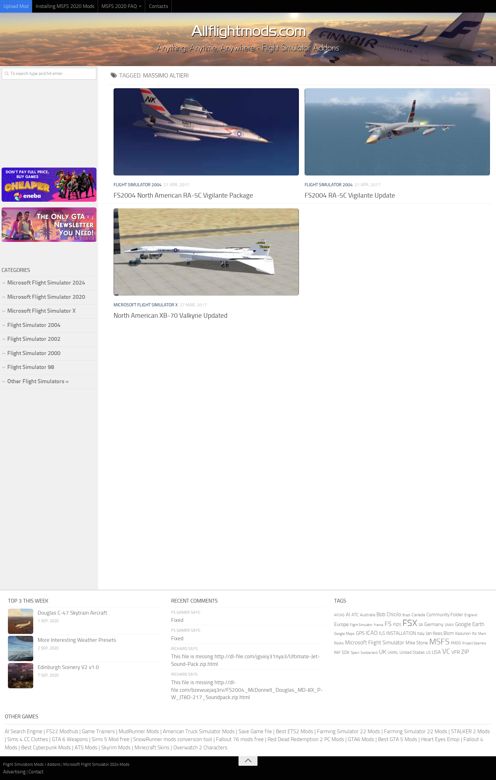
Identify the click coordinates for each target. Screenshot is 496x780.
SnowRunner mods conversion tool (172, 739)
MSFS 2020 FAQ (119, 6)
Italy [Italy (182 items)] (421, 633)
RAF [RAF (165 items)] (337, 652)
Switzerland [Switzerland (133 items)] (369, 653)
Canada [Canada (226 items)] (418, 614)
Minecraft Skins (152, 747)
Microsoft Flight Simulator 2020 (46, 296)
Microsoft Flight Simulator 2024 (46, 282)
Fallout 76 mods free (240, 739)
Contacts (158, 6)
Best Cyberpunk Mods (46, 747)
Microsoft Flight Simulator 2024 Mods (96, 764)
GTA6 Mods (361, 739)
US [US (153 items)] (428, 652)
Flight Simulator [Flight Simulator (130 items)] (361, 625)
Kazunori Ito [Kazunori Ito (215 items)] (466, 633)
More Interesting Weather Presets (77, 640)
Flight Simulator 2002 (33, 338)
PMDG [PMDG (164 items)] (456, 643)
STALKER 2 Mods (470, 731)
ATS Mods (86, 747)
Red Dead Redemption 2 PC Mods (306, 739)
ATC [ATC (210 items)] (355, 614)
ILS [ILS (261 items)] (382, 633)
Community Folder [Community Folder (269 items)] (444, 614)
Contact (35, 772)
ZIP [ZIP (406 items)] (465, 651)
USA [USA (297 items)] (436, 652)
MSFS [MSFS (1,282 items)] (439, 642)
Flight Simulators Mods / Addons (31, 764)
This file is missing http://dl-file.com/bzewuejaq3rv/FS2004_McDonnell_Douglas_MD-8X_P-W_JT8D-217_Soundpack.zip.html (247, 690)
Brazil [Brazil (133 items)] (406, 615)
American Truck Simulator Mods (199, 731)
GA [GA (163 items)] (420, 625)
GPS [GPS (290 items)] (360, 633)
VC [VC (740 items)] (446, 651)
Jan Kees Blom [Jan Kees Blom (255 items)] (440, 633)
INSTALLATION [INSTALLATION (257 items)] (401, 633)
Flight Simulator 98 (30, 367)
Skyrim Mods (116, 747)
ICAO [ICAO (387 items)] (372, 633)
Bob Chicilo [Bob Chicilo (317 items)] (388, 614)
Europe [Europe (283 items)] (341, 624)
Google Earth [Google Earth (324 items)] (469, 624)
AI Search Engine (23, 731)
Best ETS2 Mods (294, 731)
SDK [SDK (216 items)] (346, 652)
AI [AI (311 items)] (348, 614)
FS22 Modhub (62, 731)
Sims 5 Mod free (110, 739)
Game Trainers (98, 731)
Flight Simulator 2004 (138, 184)
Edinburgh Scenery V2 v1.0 (68, 667)
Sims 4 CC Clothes (27, 739)
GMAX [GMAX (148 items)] (449, 625)
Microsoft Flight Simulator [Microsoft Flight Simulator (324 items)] (374, 643)
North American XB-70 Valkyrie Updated (170, 315)
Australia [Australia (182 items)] (367, 614)
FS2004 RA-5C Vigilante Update (350, 195)
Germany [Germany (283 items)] (433, 624)
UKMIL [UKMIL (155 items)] (393, 652)
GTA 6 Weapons (70, 739)
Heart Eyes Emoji (440, 739)
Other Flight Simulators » (38, 381)
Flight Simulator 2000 (33, 353)
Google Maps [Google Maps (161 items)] (344, 633)
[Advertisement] (302, 372)
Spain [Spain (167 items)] (355, 652)
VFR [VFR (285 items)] (455, 652)
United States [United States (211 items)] (412, 652)
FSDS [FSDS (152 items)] (397, 625)
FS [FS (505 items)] (388, 624)
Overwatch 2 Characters (200, 747)
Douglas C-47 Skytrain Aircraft (72, 613)
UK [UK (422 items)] (382, 651)
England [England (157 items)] (470, 615)
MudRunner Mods (139, 731)
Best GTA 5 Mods (397, 739)
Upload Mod (15, 6)
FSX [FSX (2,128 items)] (409, 623)
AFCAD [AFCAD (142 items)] (339, 615)
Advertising (14, 772)
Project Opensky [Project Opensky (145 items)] (474, 643)
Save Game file (255, 731)
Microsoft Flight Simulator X (146, 305)
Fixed (177, 620)
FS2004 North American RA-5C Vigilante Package (183, 195)
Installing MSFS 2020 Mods (65, 6)
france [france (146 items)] (378, 625)
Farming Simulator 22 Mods (348, 731)
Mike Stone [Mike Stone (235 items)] (417, 643)
